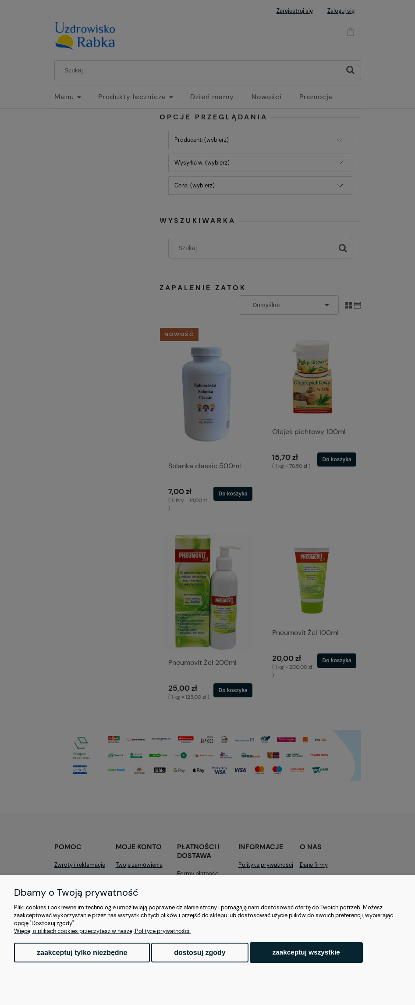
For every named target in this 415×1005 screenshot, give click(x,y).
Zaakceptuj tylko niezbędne (82, 952)
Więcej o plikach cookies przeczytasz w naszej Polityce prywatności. (102, 931)
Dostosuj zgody (199, 952)
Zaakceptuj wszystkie (306, 952)
